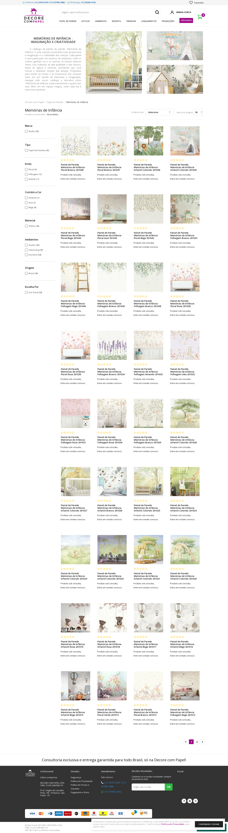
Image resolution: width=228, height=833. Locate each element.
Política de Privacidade (81, 781)
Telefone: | (44, 2)
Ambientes (101, 21)
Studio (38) (34, 131)
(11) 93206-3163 (112, 791)
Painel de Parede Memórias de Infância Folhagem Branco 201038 (147, 303)
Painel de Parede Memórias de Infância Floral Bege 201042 (146, 235)
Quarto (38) (34, 245)
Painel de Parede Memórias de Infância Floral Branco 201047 (109, 167)
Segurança (76, 777)
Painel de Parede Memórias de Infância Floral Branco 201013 (146, 712)
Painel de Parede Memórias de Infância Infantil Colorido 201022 (110, 576)
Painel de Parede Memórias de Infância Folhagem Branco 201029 (147, 440)
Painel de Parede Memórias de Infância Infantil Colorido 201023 (74, 576)
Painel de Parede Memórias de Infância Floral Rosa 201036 (182, 303)
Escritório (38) (35, 254)
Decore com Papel (34, 102)
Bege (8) (32, 207)
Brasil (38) (33, 273)
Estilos (86, 21)
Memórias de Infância (77, 102)
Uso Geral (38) (35, 292)
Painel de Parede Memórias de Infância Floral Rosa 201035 (73, 372)
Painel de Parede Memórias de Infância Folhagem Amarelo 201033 (148, 372)
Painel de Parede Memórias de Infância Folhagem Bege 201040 (73, 303)
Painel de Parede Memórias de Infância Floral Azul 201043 (109, 235)
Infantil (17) (34, 179)
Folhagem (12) (35, 174)
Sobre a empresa (48, 777)
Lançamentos (149, 21)
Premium (131, 21)
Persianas (186, 20)
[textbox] (110, 12)
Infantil (116, 21)
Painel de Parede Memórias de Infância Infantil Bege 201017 (146, 644)
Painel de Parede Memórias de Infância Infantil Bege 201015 (73, 712)
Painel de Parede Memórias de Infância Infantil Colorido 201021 (147, 576)
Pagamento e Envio (80, 792)
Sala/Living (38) (36, 249)
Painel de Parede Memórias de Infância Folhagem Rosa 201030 (109, 440)
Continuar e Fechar (209, 824)
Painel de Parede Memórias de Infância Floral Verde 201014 (109, 712)
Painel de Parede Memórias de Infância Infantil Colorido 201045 (183, 167)
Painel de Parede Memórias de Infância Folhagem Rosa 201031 (73, 440)
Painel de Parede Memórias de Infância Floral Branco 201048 (73, 167)
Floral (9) (33, 169)
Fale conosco (107, 777)
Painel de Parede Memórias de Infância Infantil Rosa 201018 (109, 644)
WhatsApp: (82, 2)
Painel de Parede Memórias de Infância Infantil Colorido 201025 (147, 508)
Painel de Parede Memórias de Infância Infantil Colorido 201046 (147, 167)
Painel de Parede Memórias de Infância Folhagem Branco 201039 (111, 303)
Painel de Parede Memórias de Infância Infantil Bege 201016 (182, 644)
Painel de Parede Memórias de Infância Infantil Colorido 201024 (183, 508)
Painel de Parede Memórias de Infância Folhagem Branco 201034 (111, 372)
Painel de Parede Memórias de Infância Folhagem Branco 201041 (184, 235)
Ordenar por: (137, 112)
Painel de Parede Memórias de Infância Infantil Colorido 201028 (183, 440)
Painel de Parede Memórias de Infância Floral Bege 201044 (73, 235)
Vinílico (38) (34, 226)
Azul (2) (32, 202)
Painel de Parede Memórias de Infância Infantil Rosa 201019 (73, 644)
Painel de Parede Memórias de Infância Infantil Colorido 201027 (74, 508)
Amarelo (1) (34, 197)
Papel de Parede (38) (39, 150)
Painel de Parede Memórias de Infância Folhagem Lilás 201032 (182, 372)
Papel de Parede (67, 21)
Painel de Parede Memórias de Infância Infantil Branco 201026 (109, 508)
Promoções (168, 21)
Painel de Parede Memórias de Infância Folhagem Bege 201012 (182, 712)
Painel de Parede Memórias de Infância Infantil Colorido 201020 (183, 576)
